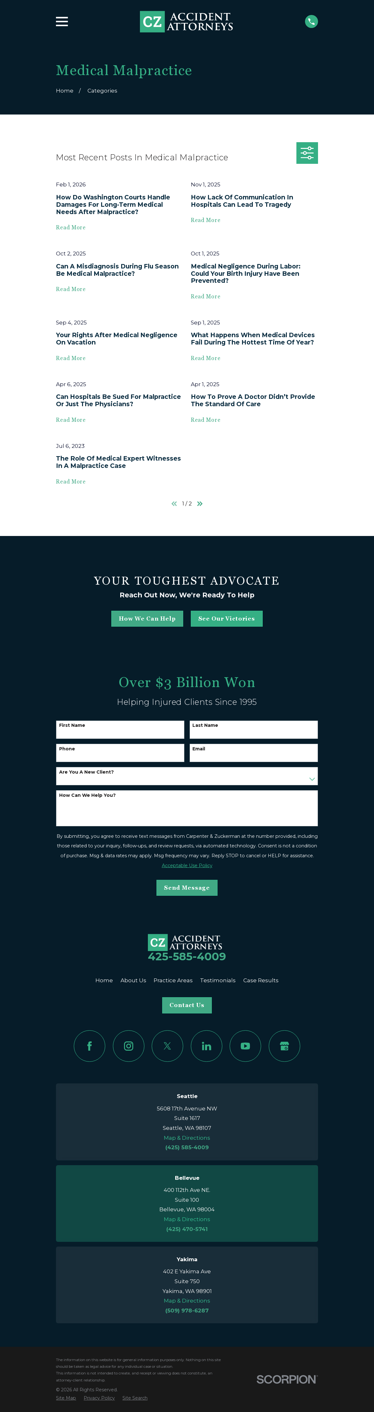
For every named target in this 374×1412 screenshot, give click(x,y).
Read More (71, 228)
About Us (133, 980)
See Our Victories (226, 619)
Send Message (187, 888)
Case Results (261, 980)
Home (104, 980)
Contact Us (187, 1005)
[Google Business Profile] (284, 1046)
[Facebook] (89, 1046)
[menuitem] (66, 1398)
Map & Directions (187, 1138)
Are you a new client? (86, 772)
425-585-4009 (187, 956)
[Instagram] (128, 1046)
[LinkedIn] (206, 1046)
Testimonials (218, 980)
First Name (72, 725)
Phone (67, 749)
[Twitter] (167, 1046)
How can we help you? (87, 795)
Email (198, 749)
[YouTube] (245, 1046)
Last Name (205, 725)
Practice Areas (173, 980)
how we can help (147, 619)
